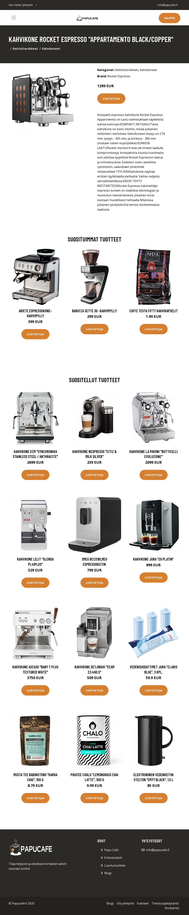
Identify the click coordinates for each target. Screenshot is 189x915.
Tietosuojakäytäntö (165, 903)
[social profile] (36, 5)
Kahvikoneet (51, 49)
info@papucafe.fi (167, 5)
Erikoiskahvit (113, 858)
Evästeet (143, 903)
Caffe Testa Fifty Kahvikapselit (153, 310)
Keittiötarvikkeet (25, 49)
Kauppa (169, 18)
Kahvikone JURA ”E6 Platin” (153, 559)
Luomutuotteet (115, 865)
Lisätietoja (111, 98)
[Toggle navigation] (14, 17)
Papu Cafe (111, 850)
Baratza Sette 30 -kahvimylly (94, 310)
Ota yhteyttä (125, 903)
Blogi (107, 873)
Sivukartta (172, 908)
